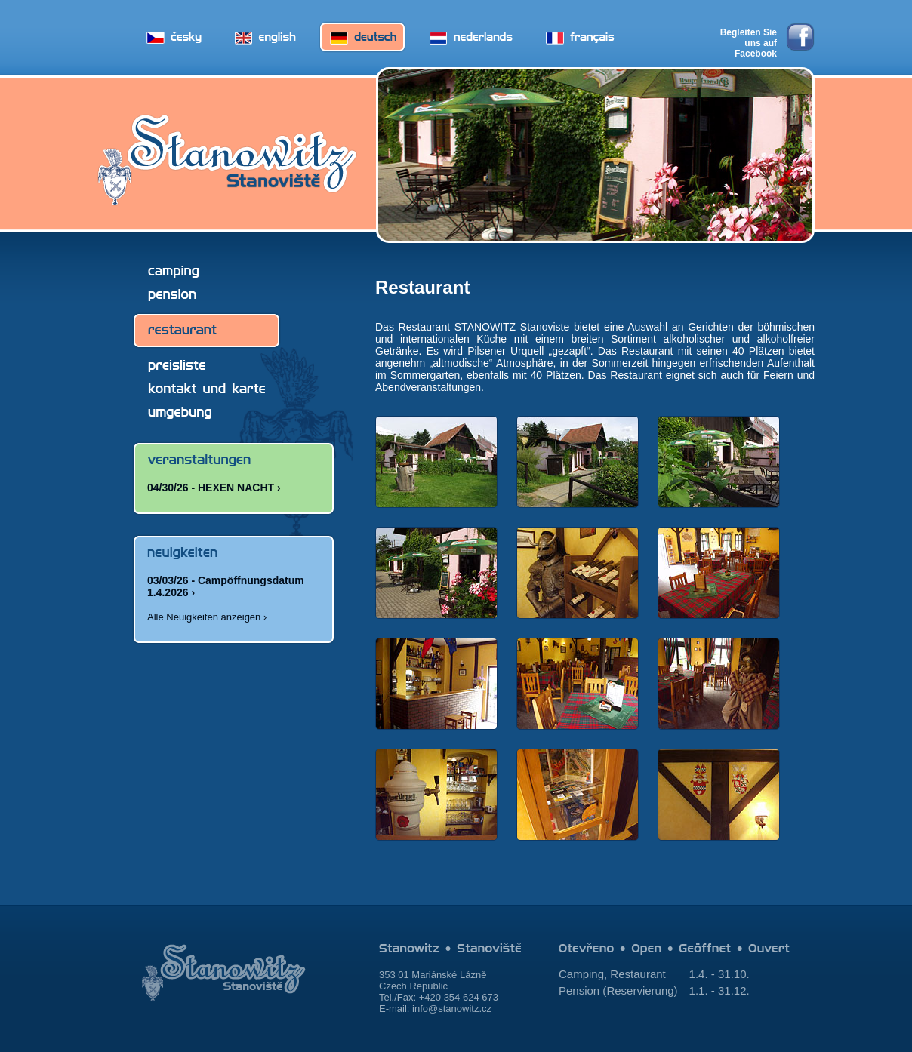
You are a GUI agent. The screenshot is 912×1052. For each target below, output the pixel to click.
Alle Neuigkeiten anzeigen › (207, 617)
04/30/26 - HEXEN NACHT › (214, 487)
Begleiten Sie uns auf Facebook (748, 39)
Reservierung (639, 990)
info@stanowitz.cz (451, 1008)
